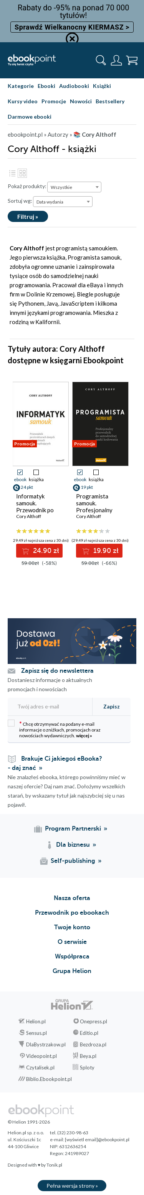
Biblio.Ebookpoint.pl (49, 1079)
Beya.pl (88, 1056)
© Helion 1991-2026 (29, 1122)
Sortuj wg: (20, 200)
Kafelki (22, 173)
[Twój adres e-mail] (49, 706)
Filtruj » (27, 216)
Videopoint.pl (41, 1056)
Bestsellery (110, 101)
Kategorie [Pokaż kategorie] (21, 86)
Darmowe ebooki (29, 116)
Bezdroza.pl (93, 1044)
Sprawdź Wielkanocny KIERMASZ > (72, 27)
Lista (12, 173)
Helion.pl (36, 1021)
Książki (102, 86)
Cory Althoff (28, 516)
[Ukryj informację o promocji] (72, 38)
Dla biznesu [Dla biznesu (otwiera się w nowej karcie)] (73, 844)
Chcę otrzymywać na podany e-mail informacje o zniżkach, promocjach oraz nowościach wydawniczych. (54, 729)
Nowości (81, 101)
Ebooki (46, 86)
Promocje (53, 101)
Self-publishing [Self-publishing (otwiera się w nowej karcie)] (73, 860)
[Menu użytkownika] (116, 60)
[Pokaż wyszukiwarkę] (101, 60)
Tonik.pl (54, 1165)
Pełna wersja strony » (72, 1185)
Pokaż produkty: (27, 186)
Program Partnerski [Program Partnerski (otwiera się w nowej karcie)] (73, 828)
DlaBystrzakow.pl (46, 1044)
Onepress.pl (93, 1021)
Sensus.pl (36, 1033)
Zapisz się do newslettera (57, 670)
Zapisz (111, 706)
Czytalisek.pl (40, 1067)
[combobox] (74, 187)
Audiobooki (74, 86)
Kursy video (23, 101)
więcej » (84, 735)
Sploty (87, 1067)
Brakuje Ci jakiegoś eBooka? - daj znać (55, 763)
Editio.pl (89, 1033)
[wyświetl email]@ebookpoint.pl (97, 1139)
